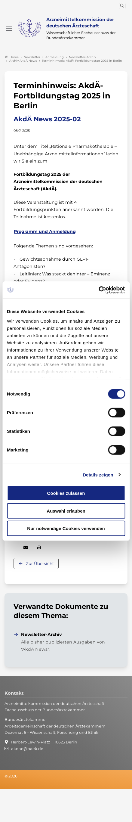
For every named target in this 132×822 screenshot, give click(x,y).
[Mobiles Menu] (9, 28)
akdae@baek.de (27, 748)
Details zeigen (98, 474)
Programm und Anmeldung (45, 231)
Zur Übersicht (40, 563)
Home (12, 57)
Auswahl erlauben (66, 510)
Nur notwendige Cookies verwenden (66, 528)
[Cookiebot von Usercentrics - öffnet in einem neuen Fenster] (98, 290)
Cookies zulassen (66, 493)
